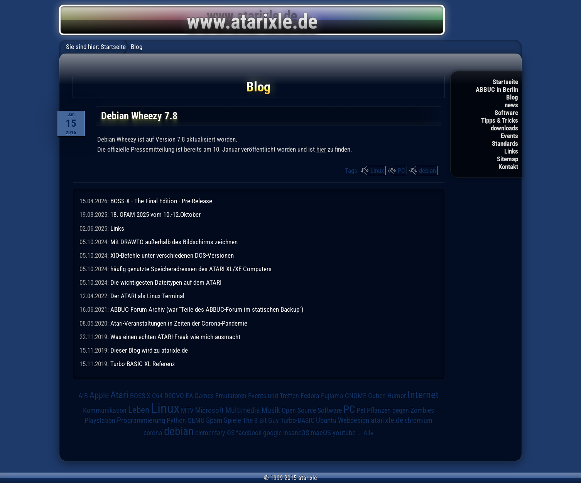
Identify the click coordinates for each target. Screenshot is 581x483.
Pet (360, 410)
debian (427, 170)
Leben (138, 410)
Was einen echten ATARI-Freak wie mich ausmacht (175, 337)
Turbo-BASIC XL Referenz (142, 364)
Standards (505, 143)
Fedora (310, 396)
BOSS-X (140, 396)
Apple (99, 395)
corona (153, 433)
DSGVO (174, 396)
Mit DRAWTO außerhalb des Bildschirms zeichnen (174, 242)
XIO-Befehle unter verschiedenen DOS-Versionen (172, 255)
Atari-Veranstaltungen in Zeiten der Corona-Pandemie (178, 323)
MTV (187, 410)
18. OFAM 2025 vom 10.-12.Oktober (155, 214)
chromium (418, 420)
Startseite (505, 82)
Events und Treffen (273, 396)
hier (321, 149)
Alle (368, 433)
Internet (423, 394)
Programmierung (141, 420)
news (511, 105)
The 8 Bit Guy (261, 420)
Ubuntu (326, 420)
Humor (396, 396)
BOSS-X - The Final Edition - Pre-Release (161, 201)
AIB (83, 396)
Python (176, 420)
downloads (504, 128)
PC (401, 170)
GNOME (356, 396)
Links (511, 151)
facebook (249, 433)
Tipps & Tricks (499, 120)
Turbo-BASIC (297, 420)
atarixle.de (387, 420)
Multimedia (242, 410)
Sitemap (507, 159)
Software (506, 113)
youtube (344, 432)
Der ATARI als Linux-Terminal (147, 296)
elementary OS (215, 433)
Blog (512, 97)
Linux (377, 170)
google (272, 433)
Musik (271, 410)
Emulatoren (231, 396)
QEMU (195, 420)
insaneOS (296, 433)
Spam (214, 420)
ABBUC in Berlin (497, 89)
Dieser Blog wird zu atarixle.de (149, 350)
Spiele (232, 420)
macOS (321, 433)
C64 (157, 396)
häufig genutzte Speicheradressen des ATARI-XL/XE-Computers (191, 269)
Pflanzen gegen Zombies (400, 410)
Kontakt (508, 167)
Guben (377, 396)
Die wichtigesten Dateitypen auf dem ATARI (165, 282)
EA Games (200, 396)
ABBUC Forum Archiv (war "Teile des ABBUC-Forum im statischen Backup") (206, 309)
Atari (119, 394)
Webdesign (353, 420)
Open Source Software (312, 410)
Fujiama (332, 396)
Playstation (99, 420)
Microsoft (209, 410)
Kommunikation (105, 410)
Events (509, 136)
